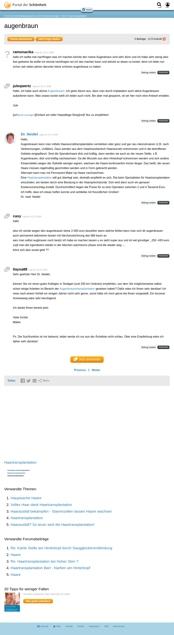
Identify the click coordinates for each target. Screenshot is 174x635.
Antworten (163, 72)
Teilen (11, 380)
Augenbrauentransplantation (77, 288)
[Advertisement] (59, 423)
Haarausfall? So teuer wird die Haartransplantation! (52, 524)
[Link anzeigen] (27, 115)
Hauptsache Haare (26, 498)
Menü (87, 9)
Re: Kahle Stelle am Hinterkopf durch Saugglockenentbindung (61, 548)
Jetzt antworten (87, 359)
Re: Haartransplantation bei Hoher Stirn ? (44, 561)
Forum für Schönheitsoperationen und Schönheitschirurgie (31, 16)
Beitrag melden (149, 72)
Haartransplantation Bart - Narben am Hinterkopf (50, 568)
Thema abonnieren (21, 39)
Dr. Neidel (29, 134)
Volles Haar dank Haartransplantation (41, 505)
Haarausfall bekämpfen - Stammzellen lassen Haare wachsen (61, 511)
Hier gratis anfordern (38, 601)
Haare (16, 555)
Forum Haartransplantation (74, 16)
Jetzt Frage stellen (49, 39)
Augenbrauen (56, 90)
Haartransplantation (39, 177)
